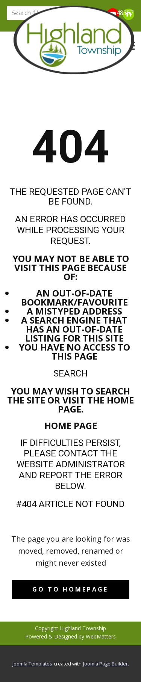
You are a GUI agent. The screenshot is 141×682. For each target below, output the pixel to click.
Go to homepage (70, 589)
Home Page (70, 425)
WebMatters (101, 636)
